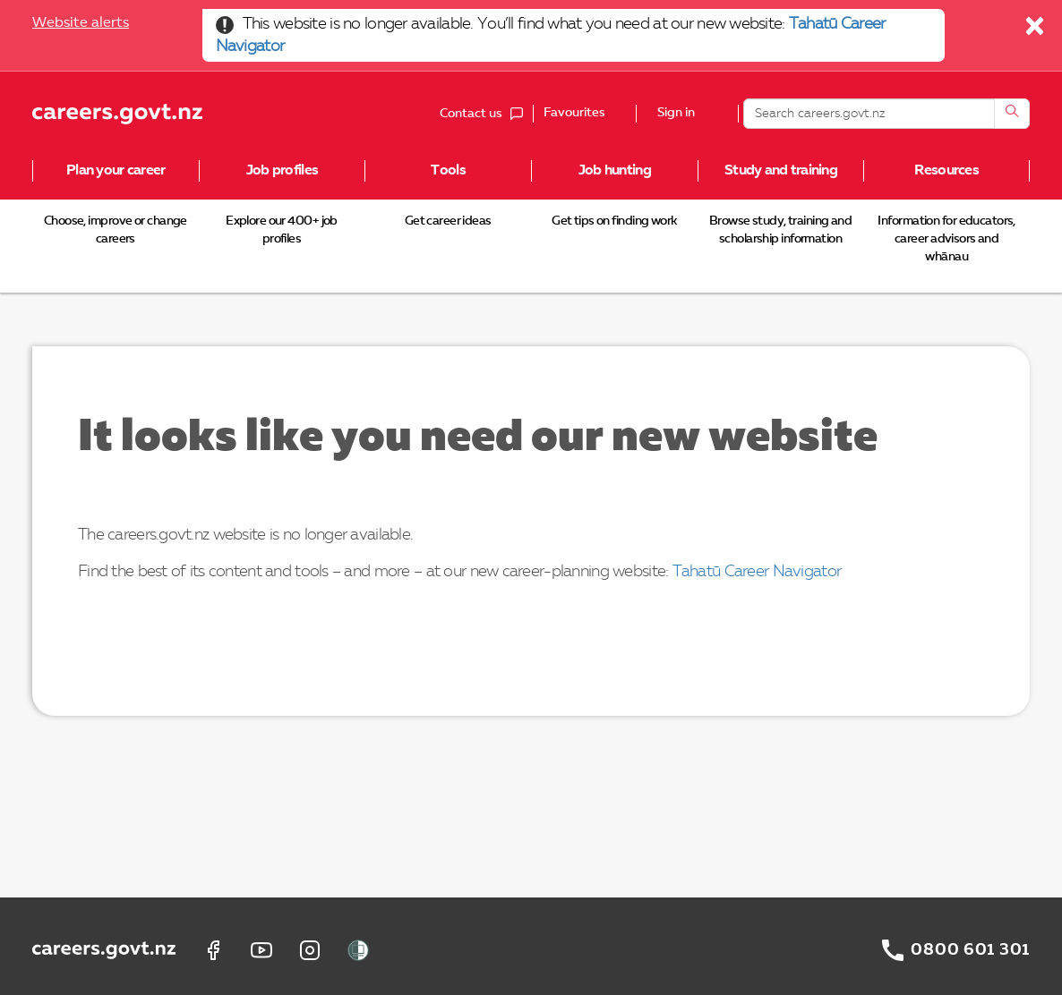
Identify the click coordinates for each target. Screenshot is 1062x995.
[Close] (1035, 30)
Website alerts (80, 23)
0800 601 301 (970, 950)
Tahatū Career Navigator (756, 572)
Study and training (780, 171)
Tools (448, 171)
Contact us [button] (486, 114)
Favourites (574, 112)
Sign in (676, 113)
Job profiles (282, 171)
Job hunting (614, 171)
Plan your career (115, 171)
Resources (946, 171)
